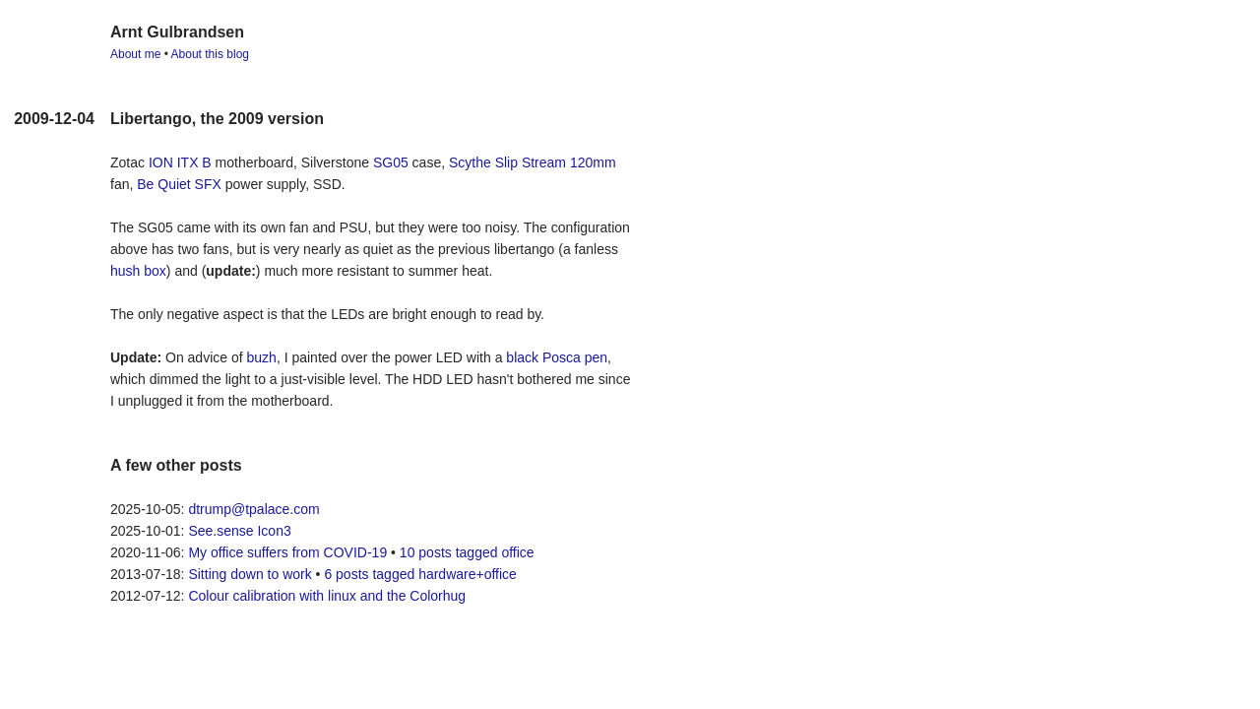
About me (135, 54)
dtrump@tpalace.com (253, 509)
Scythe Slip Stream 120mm (532, 162)
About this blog (210, 54)
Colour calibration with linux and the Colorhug (327, 596)
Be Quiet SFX (179, 184)
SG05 (391, 162)
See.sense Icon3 (239, 531)
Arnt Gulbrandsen (177, 32)
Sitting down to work (249, 574)
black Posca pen (556, 357)
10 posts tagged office (467, 552)
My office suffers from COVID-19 (287, 552)
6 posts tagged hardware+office (420, 574)
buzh (262, 357)
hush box (138, 271)
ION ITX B (180, 162)
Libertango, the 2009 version (217, 118)
